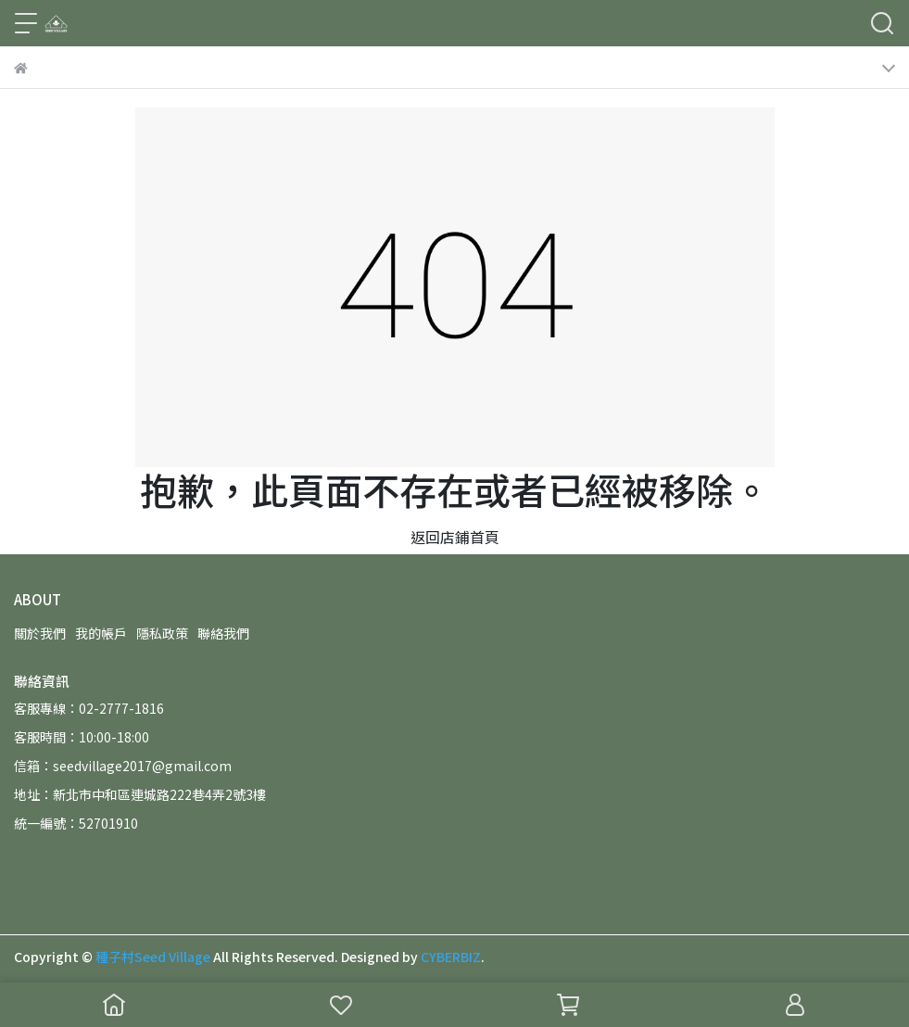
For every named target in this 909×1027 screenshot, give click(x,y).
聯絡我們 (223, 633)
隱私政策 (162, 633)
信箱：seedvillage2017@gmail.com (123, 765)
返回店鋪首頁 (454, 537)
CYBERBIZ (451, 956)
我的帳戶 (101, 633)
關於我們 (40, 633)
